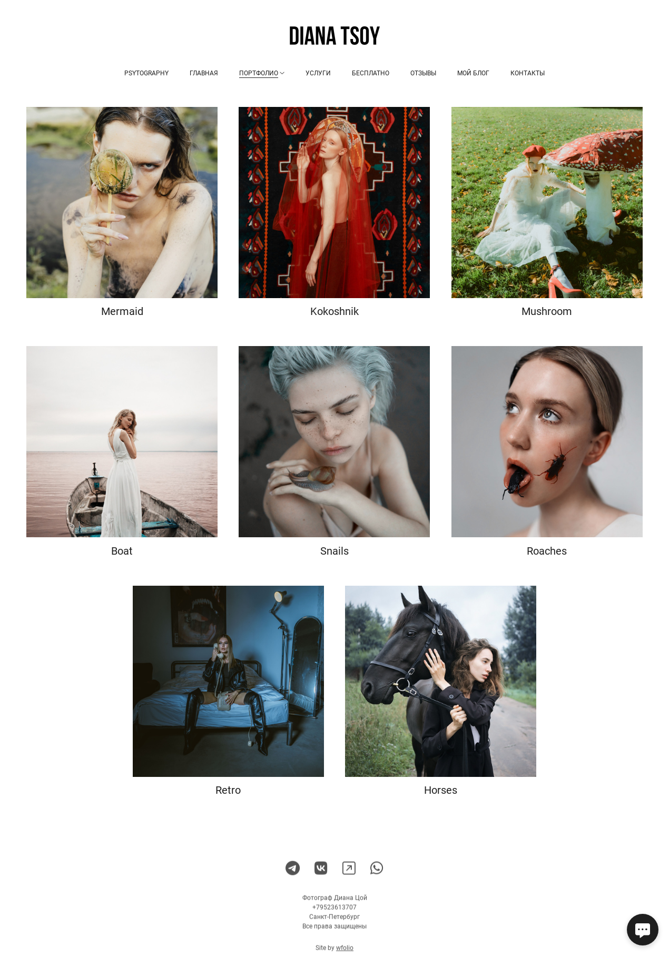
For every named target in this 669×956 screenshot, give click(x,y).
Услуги (318, 73)
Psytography (146, 73)
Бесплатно (370, 73)
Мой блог (473, 73)
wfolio (344, 951)
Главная (204, 73)
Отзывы (423, 73)
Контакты (527, 73)
